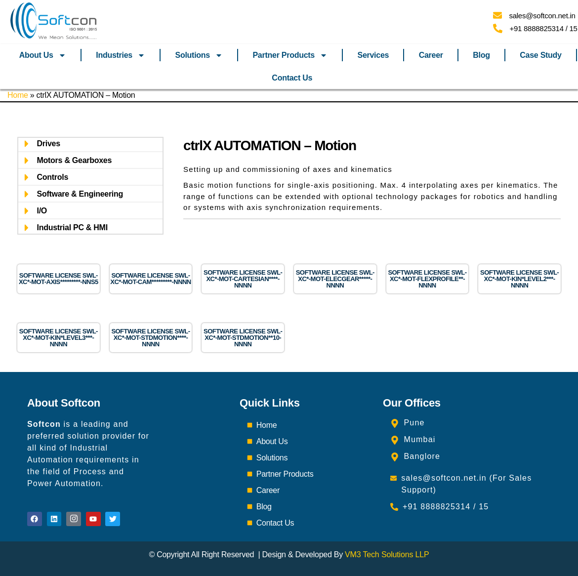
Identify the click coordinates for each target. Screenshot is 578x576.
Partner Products (290, 55)
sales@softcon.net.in (542, 15)
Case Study (540, 55)
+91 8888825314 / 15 (544, 28)
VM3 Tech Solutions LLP (386, 554)
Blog (481, 55)
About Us (42, 55)
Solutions (199, 55)
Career (431, 55)
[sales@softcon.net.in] (497, 15)
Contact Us (292, 78)
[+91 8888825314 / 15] (497, 28)
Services (373, 55)
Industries (120, 55)
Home (17, 95)
